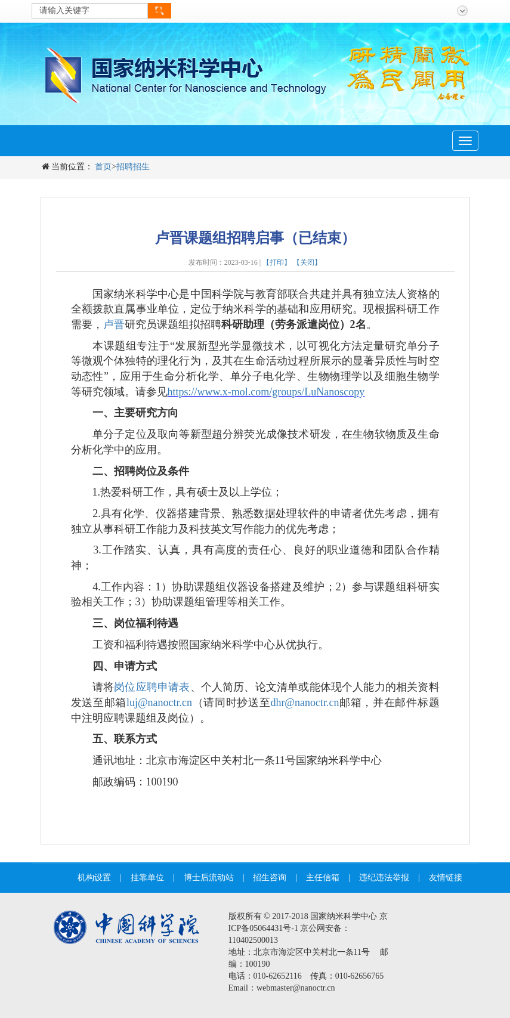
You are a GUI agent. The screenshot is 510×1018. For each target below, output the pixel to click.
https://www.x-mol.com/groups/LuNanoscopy (266, 392)
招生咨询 (269, 877)
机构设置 (94, 877)
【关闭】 (307, 262)
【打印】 (276, 262)
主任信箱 (322, 877)
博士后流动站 (209, 877)
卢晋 (114, 324)
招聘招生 (133, 166)
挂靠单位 (147, 877)
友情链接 (445, 877)
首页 (103, 166)
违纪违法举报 (384, 877)
